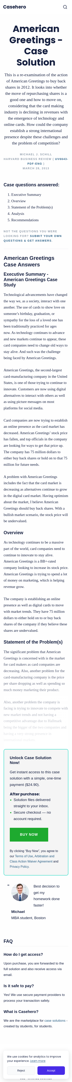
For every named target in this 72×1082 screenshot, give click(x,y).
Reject (21, 1070)
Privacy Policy (19, 866)
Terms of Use (24, 856)
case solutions (54, 1020)
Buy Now (29, 835)
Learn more (38, 1061)
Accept (51, 1070)
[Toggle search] (65, 7)
